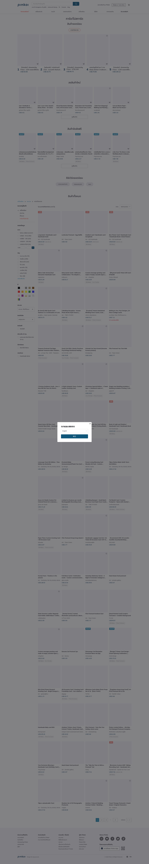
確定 (74, 436)
